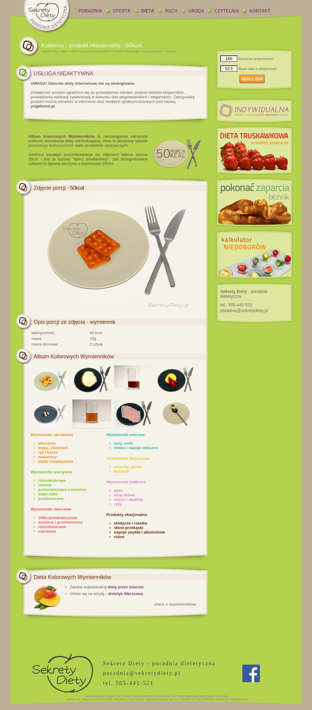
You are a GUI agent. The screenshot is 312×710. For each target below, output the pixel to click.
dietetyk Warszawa (125, 593)
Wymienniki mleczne (125, 434)
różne (119, 536)
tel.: (236, 304)
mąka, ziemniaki (53, 447)
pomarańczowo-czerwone (62, 489)
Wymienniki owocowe (51, 509)
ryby (118, 504)
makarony (47, 457)
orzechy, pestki (128, 467)
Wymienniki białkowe (126, 482)
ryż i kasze (48, 452)
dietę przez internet (125, 587)
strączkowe (124, 495)
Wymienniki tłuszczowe (128, 458)
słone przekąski (128, 527)
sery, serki (123, 443)
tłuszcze (121, 471)
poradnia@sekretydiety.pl (244, 310)
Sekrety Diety (49, 51)
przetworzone (51, 498)
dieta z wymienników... (177, 604)
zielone (44, 485)
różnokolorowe (52, 480)
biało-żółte (48, 494)
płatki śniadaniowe (55, 461)
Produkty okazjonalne (126, 51)
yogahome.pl (43, 106)
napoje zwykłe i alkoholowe (139, 532)
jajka (118, 490)
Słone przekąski (152, 51)
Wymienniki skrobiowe (52, 434)
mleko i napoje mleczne (136, 447)
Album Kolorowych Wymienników (90, 51)
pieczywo (47, 443)
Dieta (64, 51)
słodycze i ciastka (130, 523)
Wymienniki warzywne (51, 472)
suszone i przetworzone (60, 522)
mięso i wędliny (128, 499)
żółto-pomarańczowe (57, 517)
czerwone (47, 531)
